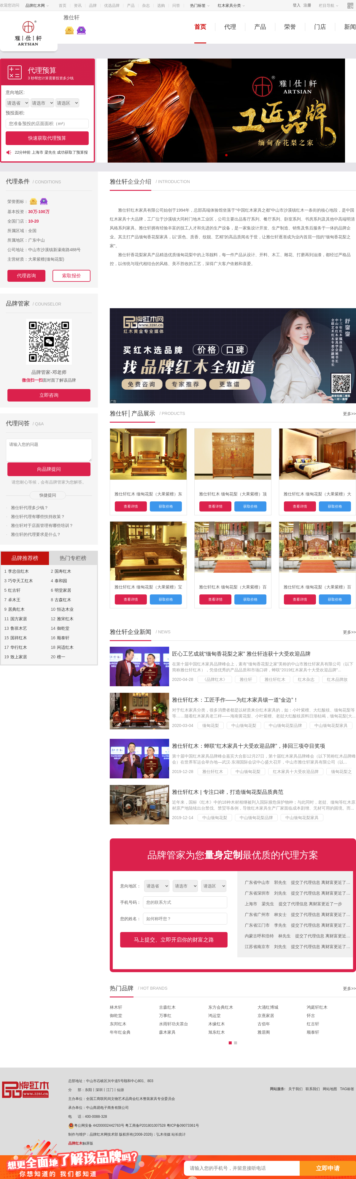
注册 (307, 5)
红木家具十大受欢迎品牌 (296, 771)
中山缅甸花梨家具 (331, 725)
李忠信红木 (18, 571)
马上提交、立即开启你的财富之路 (174, 940)
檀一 (61, 656)
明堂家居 (63, 590)
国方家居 (18, 618)
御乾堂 (63, 628)
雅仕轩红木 (275, 679)
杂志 (146, 5)
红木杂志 (306, 679)
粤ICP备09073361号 (183, 1125)
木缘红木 (216, 1023)
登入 (297, 5)
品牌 (93, 5)
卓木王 (14, 599)
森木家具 (167, 1032)
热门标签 (200, 5)
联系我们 (313, 1089)
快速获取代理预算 (47, 138)
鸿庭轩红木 (317, 1007)
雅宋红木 (65, 618)
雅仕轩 (246, 679)
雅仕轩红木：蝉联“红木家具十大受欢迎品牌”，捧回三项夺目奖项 (248, 746)
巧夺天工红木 (20, 580)
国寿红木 (63, 571)
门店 (320, 26)
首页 (62, 5)
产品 (131, 5)
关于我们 (295, 1089)
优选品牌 (112, 5)
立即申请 (328, 1168)
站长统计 (178, 1134)
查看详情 (131, 506)
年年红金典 (120, 1032)
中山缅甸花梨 (243, 725)
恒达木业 (65, 609)
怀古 (311, 1015)
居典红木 (16, 609)
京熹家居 (266, 1015)
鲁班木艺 (18, 628)
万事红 (165, 1015)
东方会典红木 (220, 1007)
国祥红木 (18, 637)
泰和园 (61, 580)
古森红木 (63, 599)
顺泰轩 (63, 637)
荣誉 (290, 26)
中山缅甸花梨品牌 (285, 725)
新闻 (350, 26)
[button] (230, 1042)
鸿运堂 (214, 1015)
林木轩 (116, 1007)
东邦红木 (118, 1023)
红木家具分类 (231, 5)
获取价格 (166, 506)
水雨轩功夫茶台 (173, 1023)
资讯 (78, 5)
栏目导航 (328, 5)
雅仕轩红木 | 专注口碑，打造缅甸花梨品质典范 (227, 792)
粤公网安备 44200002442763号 (96, 1125)
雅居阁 (264, 1032)
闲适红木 (65, 647)
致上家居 (18, 656)
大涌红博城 (268, 1007)
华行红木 (18, 647)
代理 (230, 26)
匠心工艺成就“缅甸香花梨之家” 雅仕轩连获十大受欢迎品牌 (241, 654)
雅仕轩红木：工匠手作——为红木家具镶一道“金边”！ (235, 700)
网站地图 (330, 1089)
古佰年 (264, 1023)
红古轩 (14, 590)
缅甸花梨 (210, 725)
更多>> (349, 413)
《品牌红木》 (214, 679)
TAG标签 (347, 1089)
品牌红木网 (37, 5)
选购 (161, 5)
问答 (176, 5)
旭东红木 (216, 1032)
